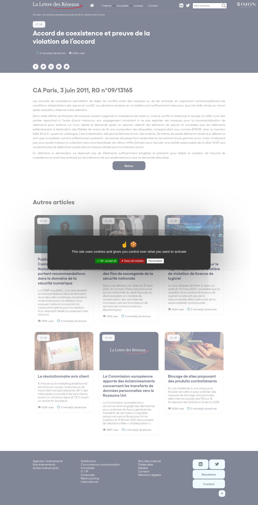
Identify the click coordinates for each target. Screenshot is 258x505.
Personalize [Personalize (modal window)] (155, 260)
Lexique (138, 5)
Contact (153, 5)
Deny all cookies (132, 260)
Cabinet (107, 5)
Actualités (123, 5)
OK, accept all (106, 260)
